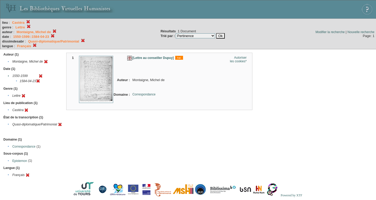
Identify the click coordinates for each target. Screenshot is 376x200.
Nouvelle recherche (361, 32)
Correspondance (23, 146)
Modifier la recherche (330, 32)
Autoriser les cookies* (238, 59)
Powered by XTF (291, 195)
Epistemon (19, 161)
